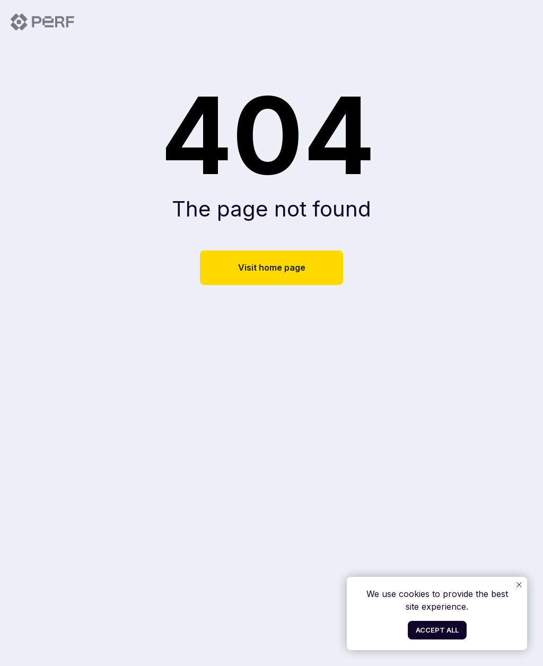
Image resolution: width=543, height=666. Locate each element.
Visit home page (271, 267)
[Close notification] (519, 584)
